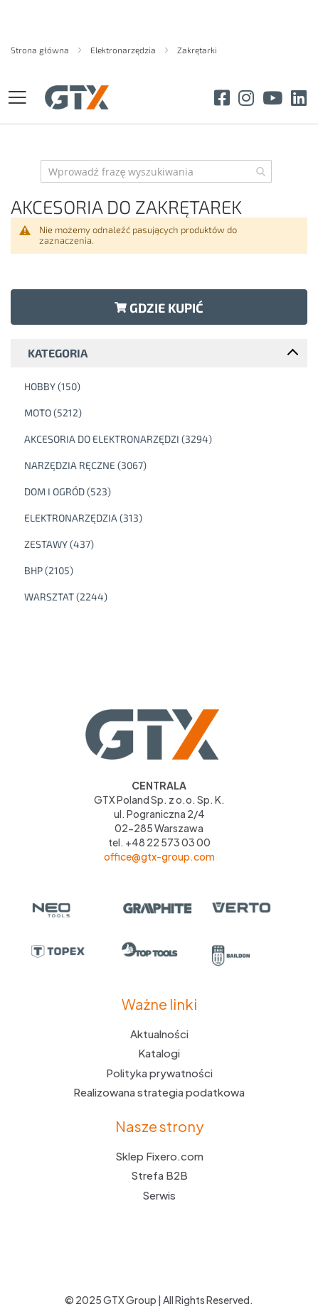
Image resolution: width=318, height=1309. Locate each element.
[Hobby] (162, 387)
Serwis (159, 1195)
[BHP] (162, 571)
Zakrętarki (197, 50)
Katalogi (159, 1053)
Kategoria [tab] (58, 353)
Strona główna (41, 50)
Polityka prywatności (159, 1072)
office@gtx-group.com (159, 856)
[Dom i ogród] (162, 492)
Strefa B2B (159, 1175)
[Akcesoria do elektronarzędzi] (162, 439)
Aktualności (159, 1033)
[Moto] (162, 413)
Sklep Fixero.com (159, 1156)
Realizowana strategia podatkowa (159, 1092)
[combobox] (156, 171)
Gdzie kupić (159, 308)
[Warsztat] (162, 597)
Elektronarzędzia (124, 50)
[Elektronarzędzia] (162, 518)
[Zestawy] (162, 544)
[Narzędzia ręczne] (162, 465)
